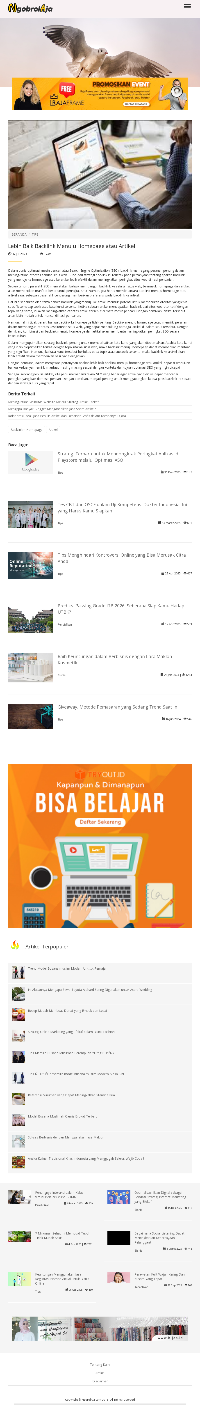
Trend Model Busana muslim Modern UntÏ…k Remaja (67, 968)
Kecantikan (141, 1287)
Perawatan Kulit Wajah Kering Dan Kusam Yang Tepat (159, 1276)
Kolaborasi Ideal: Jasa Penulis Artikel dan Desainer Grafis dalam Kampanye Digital (67, 416)
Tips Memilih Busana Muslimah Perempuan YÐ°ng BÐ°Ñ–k (71, 1053)
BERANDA (19, 234)
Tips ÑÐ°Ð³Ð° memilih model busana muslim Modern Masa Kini (76, 1074)
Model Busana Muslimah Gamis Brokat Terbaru (63, 1116)
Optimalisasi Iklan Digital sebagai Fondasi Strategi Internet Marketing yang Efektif (160, 1197)
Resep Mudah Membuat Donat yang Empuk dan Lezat (67, 1010)
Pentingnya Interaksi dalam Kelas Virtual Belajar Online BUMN (59, 1194)
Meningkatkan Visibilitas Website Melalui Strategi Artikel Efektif (53, 402)
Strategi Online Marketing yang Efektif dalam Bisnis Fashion (71, 1032)
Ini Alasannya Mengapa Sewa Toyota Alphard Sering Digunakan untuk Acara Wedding (90, 989)
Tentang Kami (100, 1364)
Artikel (53, 429)
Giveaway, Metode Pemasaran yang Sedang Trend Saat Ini (118, 707)
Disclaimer (100, 1381)
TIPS (35, 234)
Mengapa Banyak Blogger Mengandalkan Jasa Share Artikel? (52, 409)
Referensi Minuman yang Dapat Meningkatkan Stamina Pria (71, 1095)
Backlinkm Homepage (27, 429)
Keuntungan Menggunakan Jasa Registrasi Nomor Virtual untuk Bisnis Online (62, 1278)
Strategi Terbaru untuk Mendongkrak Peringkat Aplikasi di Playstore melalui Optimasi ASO (119, 457)
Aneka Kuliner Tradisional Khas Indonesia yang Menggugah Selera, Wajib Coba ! (86, 1158)
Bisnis (62, 675)
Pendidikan (65, 624)
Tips (60, 472)
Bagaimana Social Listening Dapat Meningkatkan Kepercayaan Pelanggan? (159, 1237)
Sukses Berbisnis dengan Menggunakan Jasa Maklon (66, 1137)
